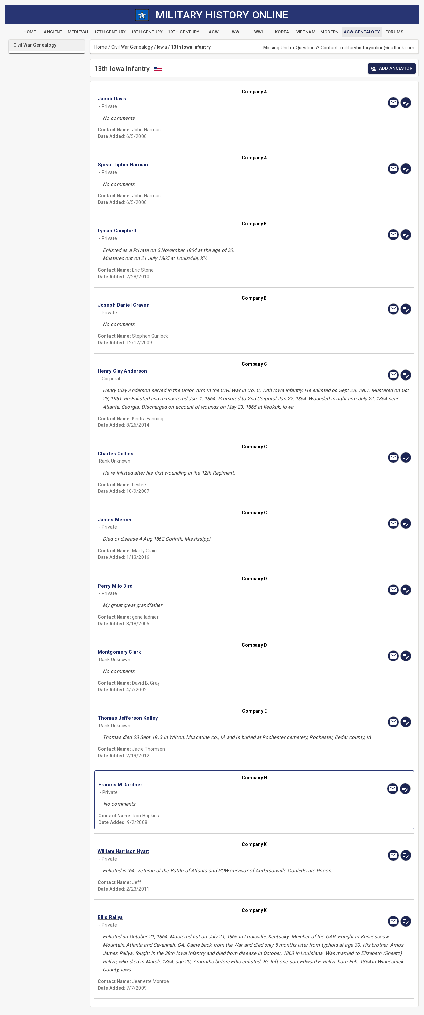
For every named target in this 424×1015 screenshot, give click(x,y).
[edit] (406, 102)
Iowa (162, 47)
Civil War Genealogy (132, 47)
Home (100, 47)
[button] (207, 98)
